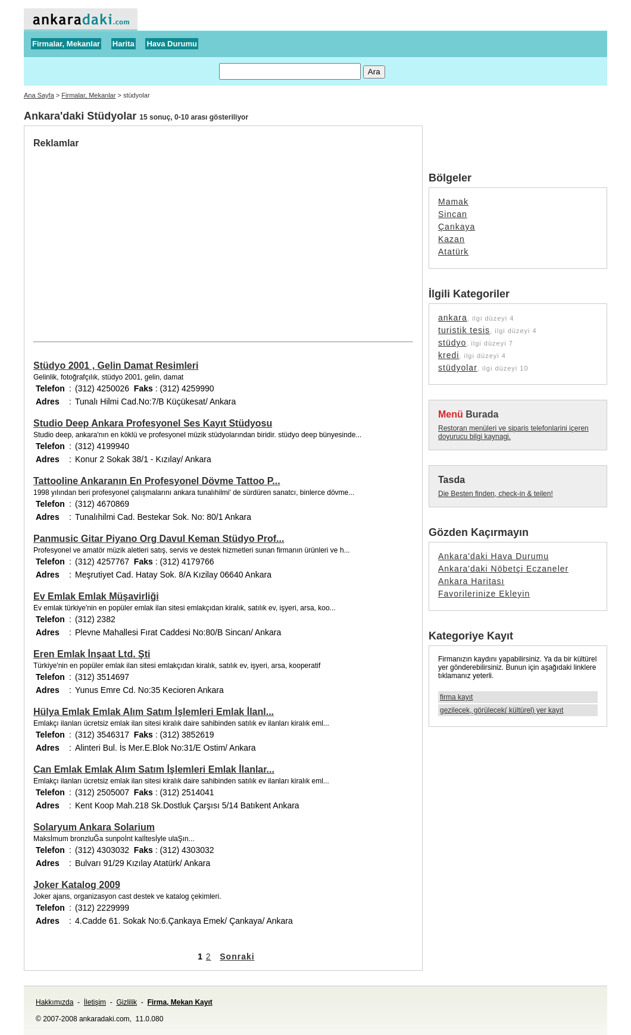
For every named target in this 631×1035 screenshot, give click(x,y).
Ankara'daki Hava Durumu (493, 556)
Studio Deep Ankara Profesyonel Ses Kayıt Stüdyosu (152, 423)
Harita (124, 43)
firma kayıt (456, 697)
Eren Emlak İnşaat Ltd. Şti (92, 654)
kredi (448, 355)
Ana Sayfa (39, 95)
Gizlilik (126, 1002)
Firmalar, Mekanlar (66, 43)
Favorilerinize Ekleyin (484, 593)
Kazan (451, 239)
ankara (452, 317)
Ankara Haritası (471, 581)
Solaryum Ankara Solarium (94, 827)
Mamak (453, 201)
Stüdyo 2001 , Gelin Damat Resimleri (115, 365)
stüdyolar (457, 367)
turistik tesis (464, 330)
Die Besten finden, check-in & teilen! (495, 494)
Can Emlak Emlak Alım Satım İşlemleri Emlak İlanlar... (153, 769)
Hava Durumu (171, 43)
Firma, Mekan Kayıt (179, 1002)
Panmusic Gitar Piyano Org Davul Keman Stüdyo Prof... (158, 539)
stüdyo (452, 342)
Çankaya (456, 226)
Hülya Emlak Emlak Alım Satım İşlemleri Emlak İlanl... (153, 712)
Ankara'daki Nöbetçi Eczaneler (503, 568)
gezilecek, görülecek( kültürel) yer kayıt (501, 710)
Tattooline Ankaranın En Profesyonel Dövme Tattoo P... (156, 481)
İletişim (95, 1002)
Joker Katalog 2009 (76, 885)
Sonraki (237, 956)
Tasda (451, 480)
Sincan (452, 214)
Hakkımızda (54, 1002)
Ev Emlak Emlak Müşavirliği (96, 596)
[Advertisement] (133, 238)
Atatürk (453, 251)
